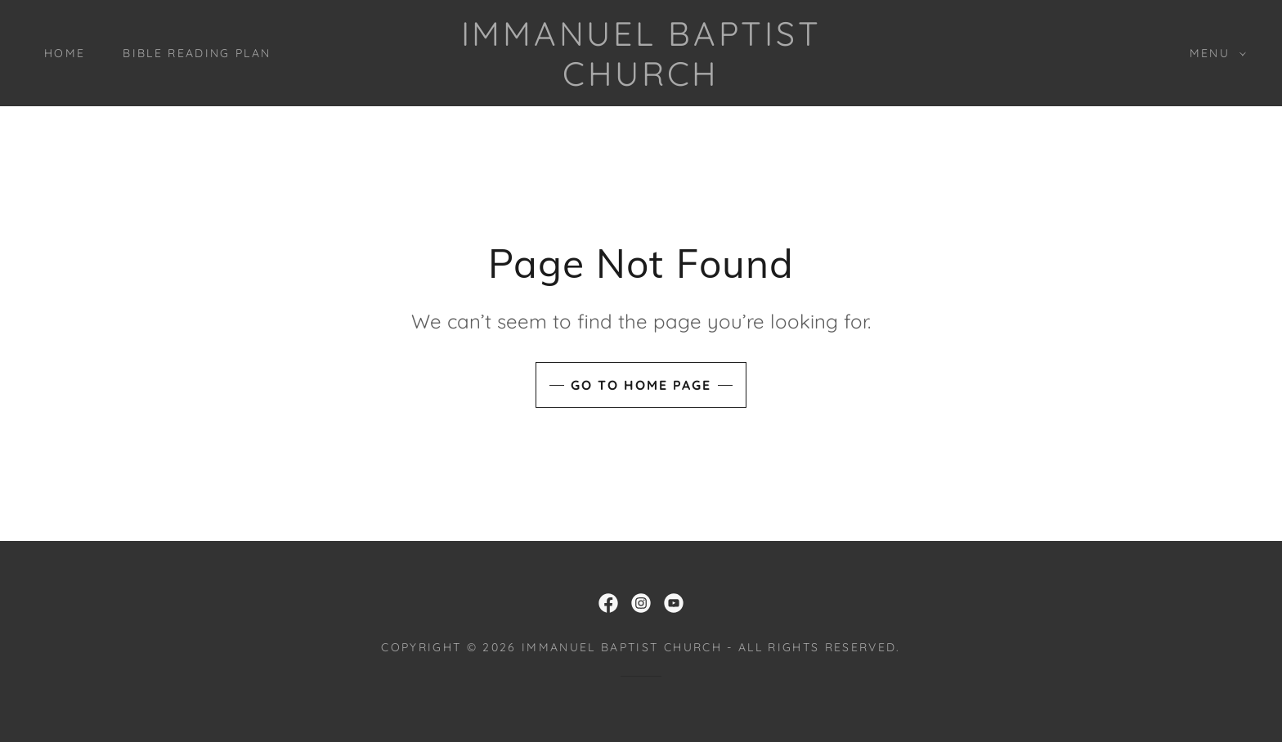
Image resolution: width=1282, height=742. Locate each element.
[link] (641, 80)
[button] (1213, 53)
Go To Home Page (641, 385)
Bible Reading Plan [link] (197, 53)
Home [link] (64, 53)
